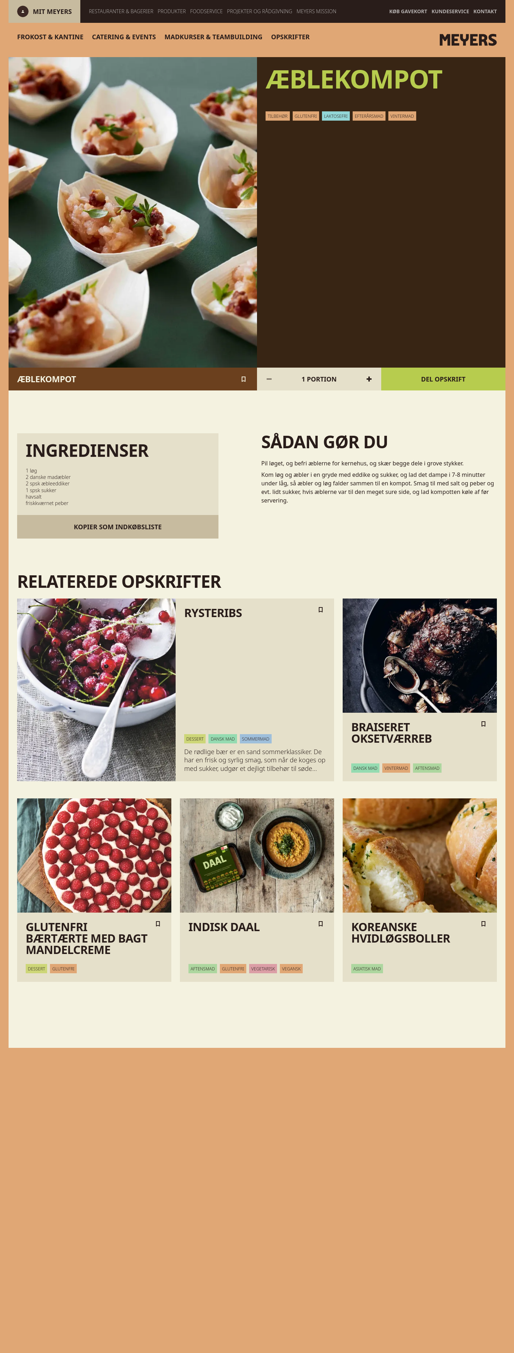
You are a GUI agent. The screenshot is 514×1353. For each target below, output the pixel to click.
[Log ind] (52, 11)
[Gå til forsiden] (425, 40)
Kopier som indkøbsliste (118, 526)
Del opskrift (443, 379)
